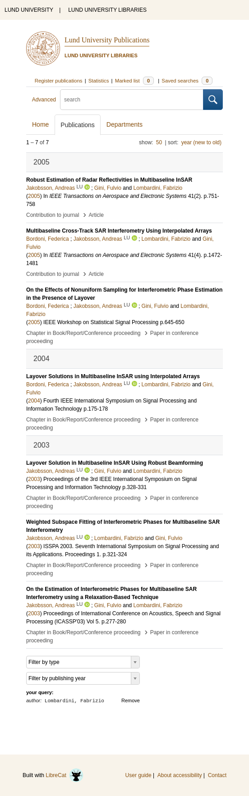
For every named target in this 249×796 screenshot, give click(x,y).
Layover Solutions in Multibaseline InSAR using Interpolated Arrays (113, 376)
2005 (34, 196)
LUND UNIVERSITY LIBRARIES (107, 10)
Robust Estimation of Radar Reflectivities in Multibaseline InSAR (109, 180)
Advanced (44, 99)
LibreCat (64, 775)
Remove (130, 700)
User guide (138, 775)
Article (96, 215)
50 (159, 142)
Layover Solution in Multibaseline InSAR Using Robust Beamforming (114, 463)
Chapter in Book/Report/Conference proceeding (83, 333)
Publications (77, 124)
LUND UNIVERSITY (29, 10)
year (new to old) (201, 142)
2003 (34, 479)
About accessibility (179, 775)
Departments (124, 124)
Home (40, 124)
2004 (34, 401)
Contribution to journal (52, 215)
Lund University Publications (107, 40)
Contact (217, 775)
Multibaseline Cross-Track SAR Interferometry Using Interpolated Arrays (119, 231)
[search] (131, 99)
